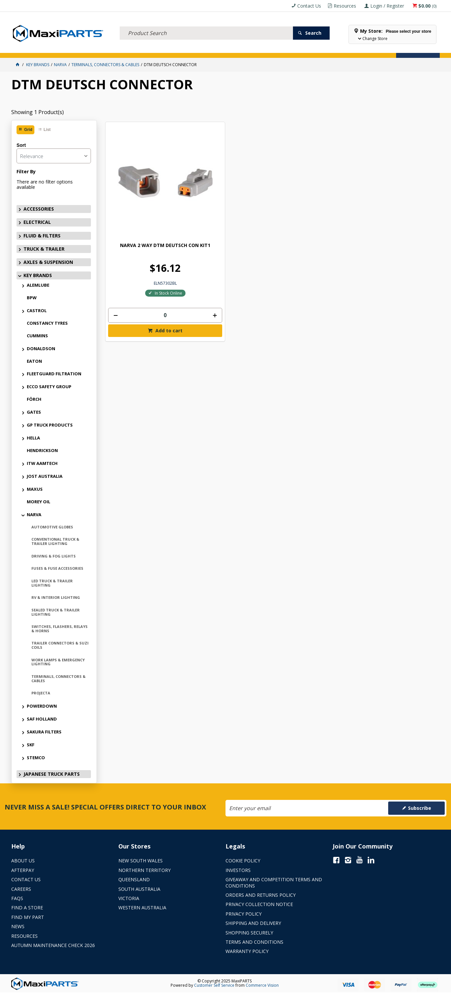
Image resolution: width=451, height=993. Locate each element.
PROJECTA (40, 692)
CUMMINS (37, 336)
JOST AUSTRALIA (44, 476)
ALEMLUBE (38, 285)
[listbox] (54, 155)
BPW (32, 298)
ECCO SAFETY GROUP (49, 387)
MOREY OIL (38, 502)
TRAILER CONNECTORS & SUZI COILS (60, 645)
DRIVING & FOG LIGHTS (53, 556)
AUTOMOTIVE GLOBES (52, 526)
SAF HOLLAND (42, 719)
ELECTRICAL (61, 48)
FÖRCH (34, 399)
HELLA (33, 438)
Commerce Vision (262, 985)
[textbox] (206, 24)
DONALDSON (41, 349)
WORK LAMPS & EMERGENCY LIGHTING (58, 662)
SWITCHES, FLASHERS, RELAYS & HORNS (59, 628)
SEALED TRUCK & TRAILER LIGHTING (55, 612)
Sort (21, 145)
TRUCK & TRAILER (138, 48)
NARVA (34, 514)
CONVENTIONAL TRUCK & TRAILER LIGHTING (55, 541)
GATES (34, 412)
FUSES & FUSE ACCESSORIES (57, 568)
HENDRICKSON (42, 450)
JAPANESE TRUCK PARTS (51, 774)
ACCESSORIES (28, 48)
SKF (30, 745)
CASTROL (37, 310)
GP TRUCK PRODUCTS (50, 425)
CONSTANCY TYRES (47, 323)
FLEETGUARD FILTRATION (54, 374)
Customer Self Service (214, 985)
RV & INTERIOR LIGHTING (55, 597)
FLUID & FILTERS (96, 48)
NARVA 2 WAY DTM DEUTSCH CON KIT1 (144, 202)
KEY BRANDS (225, 48)
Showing (37, 112)
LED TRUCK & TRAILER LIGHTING (52, 583)
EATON (34, 361)
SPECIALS (255, 48)
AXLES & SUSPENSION (184, 48)
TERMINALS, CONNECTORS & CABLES (58, 678)
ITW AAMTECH (42, 463)
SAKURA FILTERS (44, 732)
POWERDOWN (42, 706)
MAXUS (35, 489)
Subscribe (419, 808)
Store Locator (289, 48)
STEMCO (36, 758)
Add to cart (147, 284)
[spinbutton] (144, 269)
